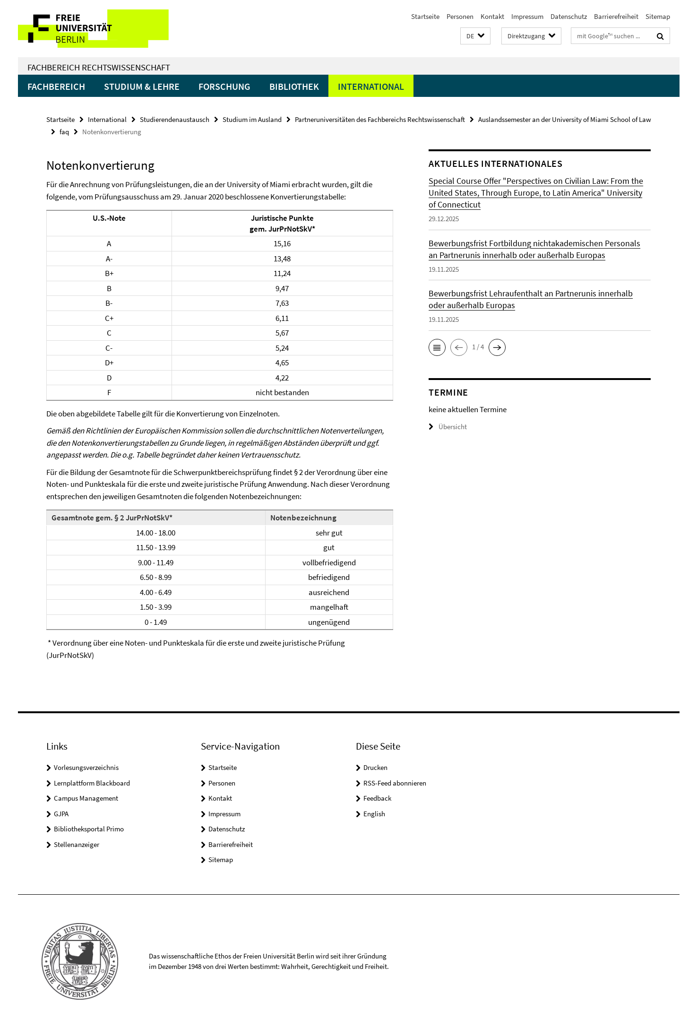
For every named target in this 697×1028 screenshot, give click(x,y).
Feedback (377, 798)
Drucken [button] (375, 767)
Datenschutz (569, 16)
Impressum (527, 16)
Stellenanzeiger (76, 844)
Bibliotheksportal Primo (89, 828)
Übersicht (448, 426)
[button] (475, 36)
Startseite (425, 16)
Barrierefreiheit (616, 16)
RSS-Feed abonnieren (394, 782)
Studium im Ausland (252, 119)
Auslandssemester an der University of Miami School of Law (564, 119)
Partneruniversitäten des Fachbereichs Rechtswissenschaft (380, 119)
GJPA (61, 813)
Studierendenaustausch (174, 119)
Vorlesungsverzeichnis (86, 767)
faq (64, 131)
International (371, 86)
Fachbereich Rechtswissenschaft (98, 67)
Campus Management (86, 798)
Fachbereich (56, 86)
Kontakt (492, 16)
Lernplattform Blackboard (92, 782)
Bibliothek (294, 86)
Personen (460, 16)
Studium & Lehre (142, 86)
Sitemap (657, 16)
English (374, 813)
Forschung (224, 86)
